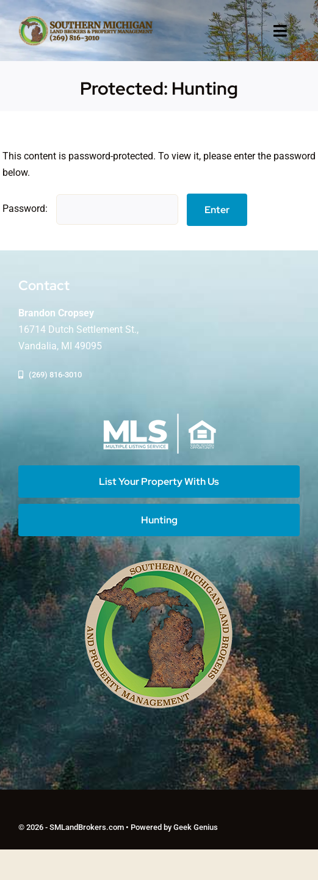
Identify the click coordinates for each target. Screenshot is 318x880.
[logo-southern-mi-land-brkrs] (85, 20)
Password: (90, 208)
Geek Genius (195, 827)
